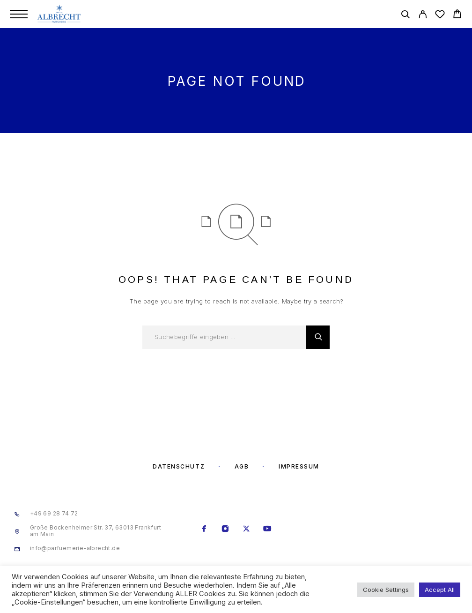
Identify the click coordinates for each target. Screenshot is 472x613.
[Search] (405, 16)
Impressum (299, 466)
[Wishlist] (440, 16)
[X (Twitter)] (246, 529)
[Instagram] (225, 529)
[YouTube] (267, 529)
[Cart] (457, 15)
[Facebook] (204, 529)
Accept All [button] (440, 589)
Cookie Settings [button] (386, 589)
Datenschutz (179, 466)
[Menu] (18, 14)
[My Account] (423, 16)
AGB (242, 466)
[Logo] (59, 14)
